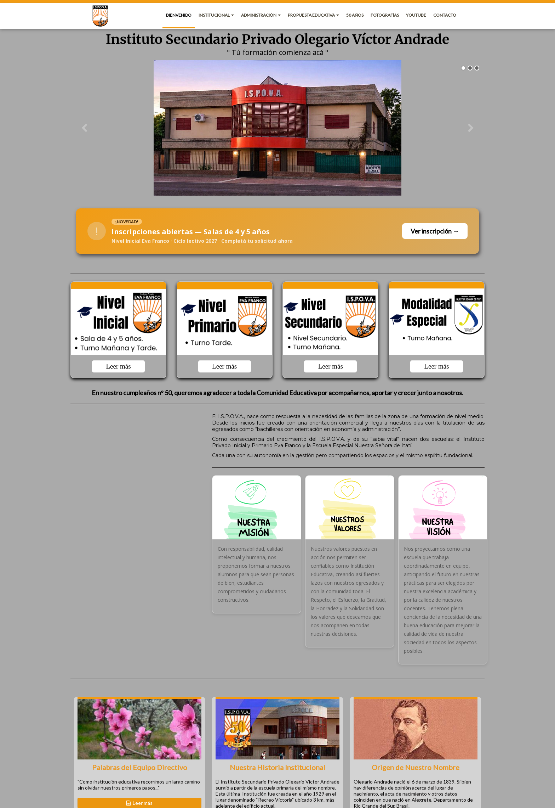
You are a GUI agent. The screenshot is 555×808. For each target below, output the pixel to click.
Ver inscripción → (435, 231)
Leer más (118, 366)
